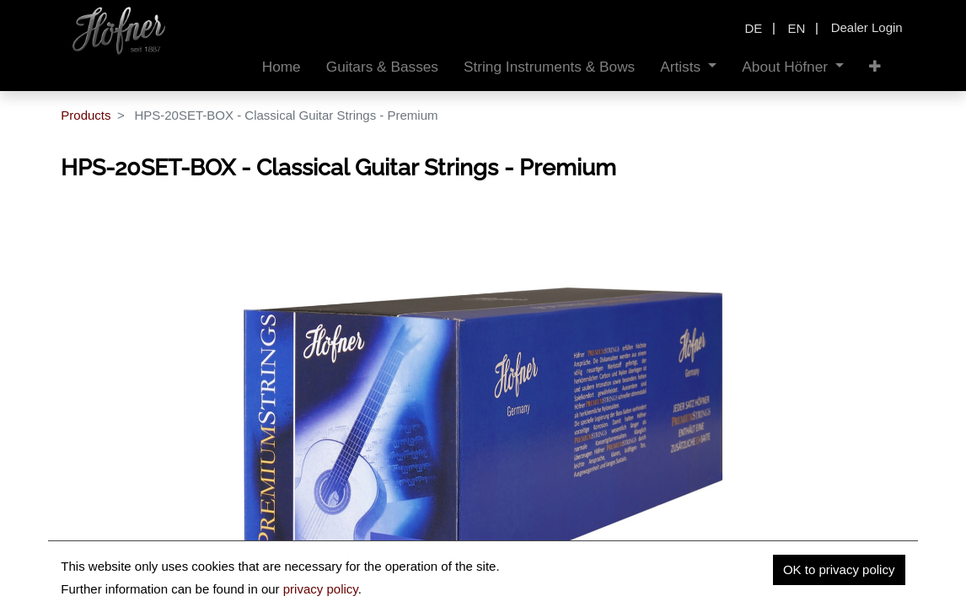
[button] (875, 67)
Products (85, 115)
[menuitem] (282, 67)
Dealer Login (867, 27)
